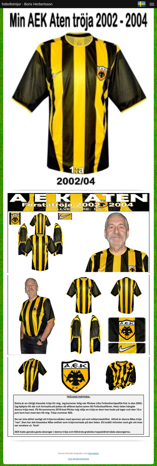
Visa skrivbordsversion (78, 459)
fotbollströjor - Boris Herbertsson (27, 4)
